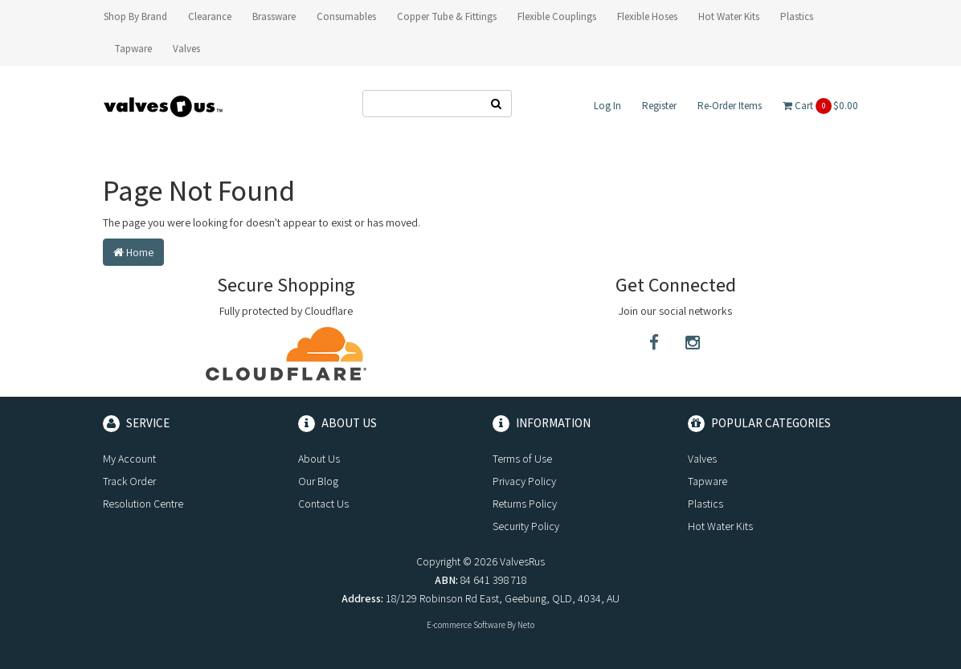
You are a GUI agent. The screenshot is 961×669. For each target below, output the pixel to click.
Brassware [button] (274, 16)
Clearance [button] (209, 16)
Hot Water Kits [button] (728, 16)
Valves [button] (186, 48)
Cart (820, 106)
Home (133, 252)
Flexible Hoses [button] (647, 16)
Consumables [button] (346, 16)
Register (659, 105)
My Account (129, 458)
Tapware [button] (133, 48)
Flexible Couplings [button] (556, 16)
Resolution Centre (143, 503)
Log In (607, 105)
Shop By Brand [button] (135, 16)
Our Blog (318, 481)
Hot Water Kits (720, 526)
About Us (319, 458)
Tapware (707, 481)
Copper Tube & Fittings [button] (447, 16)
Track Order (129, 481)
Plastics (705, 503)
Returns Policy (525, 503)
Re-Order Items (729, 105)
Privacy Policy (524, 481)
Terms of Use (522, 458)
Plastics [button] (796, 16)
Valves (702, 458)
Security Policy (526, 526)
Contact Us (323, 503)
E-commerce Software (466, 624)
